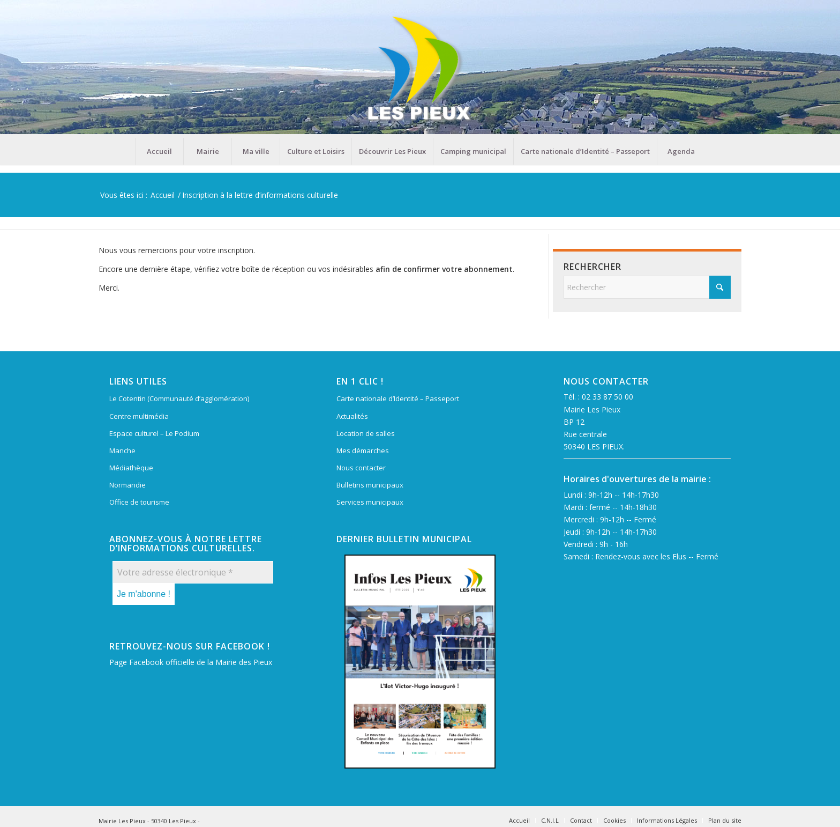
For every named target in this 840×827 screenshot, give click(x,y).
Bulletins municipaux (369, 485)
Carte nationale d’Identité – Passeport (397, 398)
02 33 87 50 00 (607, 397)
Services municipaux (369, 502)
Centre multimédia (139, 416)
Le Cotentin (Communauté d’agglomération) (179, 398)
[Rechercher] (647, 287)
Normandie (127, 485)
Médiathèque (131, 467)
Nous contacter (361, 467)
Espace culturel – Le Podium (154, 433)
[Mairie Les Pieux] (420, 69)
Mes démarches (362, 450)
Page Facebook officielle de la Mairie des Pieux (190, 662)
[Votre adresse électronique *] (192, 572)
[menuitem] (159, 151)
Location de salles (365, 433)
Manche (122, 450)
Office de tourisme (139, 502)
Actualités (352, 416)
